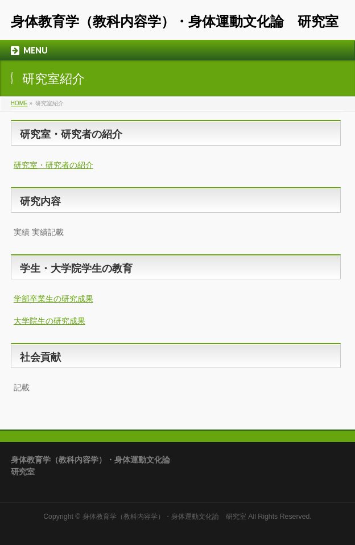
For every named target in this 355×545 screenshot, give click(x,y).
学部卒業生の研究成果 (53, 298)
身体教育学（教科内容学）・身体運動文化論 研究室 (175, 21)
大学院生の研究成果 (49, 320)
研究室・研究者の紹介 (53, 165)
